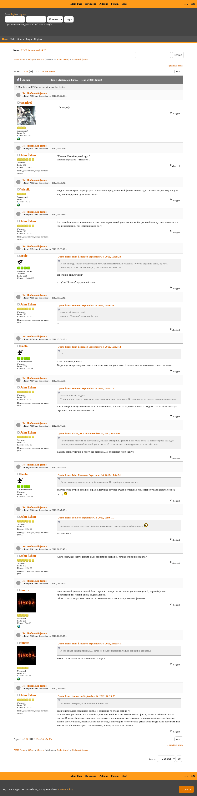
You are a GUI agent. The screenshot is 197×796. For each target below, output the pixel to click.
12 (34, 71)
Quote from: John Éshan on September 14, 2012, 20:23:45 (89, 643)
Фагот (65, 59)
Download (90, 3)
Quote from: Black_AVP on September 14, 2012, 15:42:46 (89, 433)
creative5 (26, 102)
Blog (124, 3)
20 (42, 71)
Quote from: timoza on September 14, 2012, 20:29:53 (86, 696)
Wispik (25, 189)
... (23, 71)
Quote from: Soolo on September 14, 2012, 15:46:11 (86, 517)
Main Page (76, 3)
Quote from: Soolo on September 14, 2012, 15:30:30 (86, 305)
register (22, 14)
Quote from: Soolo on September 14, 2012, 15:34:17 (86, 388)
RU (186, 3)
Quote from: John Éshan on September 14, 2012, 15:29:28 (89, 256)
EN (193, 3)
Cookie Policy (65, 789)
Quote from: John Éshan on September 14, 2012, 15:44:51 (89, 475)
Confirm (186, 789)
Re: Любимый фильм (35, 93)
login (13, 14)
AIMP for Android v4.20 (33, 50)
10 (27, 71)
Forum (115, 3)
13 (37, 71)
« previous (172, 65)
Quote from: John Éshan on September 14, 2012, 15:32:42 (89, 346)
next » (180, 65)
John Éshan (28, 155)
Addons (103, 3)
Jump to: (152, 759)
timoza (24, 590)
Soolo (59, 59)
